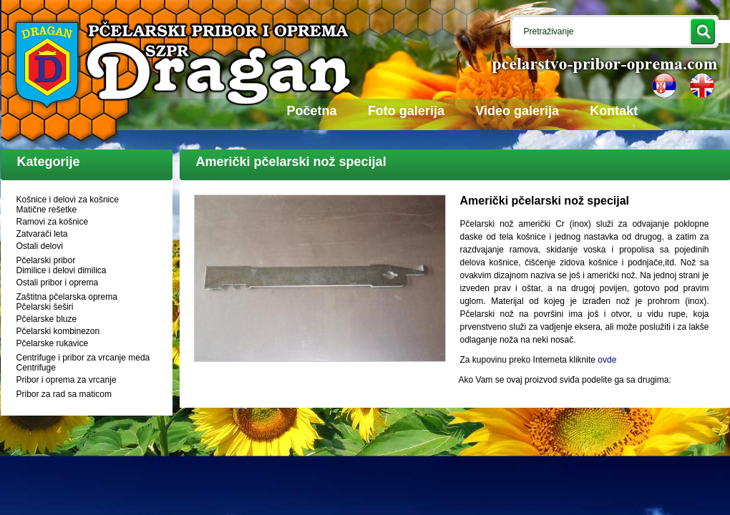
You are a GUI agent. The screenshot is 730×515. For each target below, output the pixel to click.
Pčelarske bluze (46, 319)
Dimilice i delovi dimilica (61, 270)
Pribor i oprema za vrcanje (66, 380)
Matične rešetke (46, 210)
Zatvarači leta (42, 234)
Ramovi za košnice (52, 222)
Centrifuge (36, 368)
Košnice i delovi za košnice (67, 200)
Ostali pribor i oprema (57, 283)
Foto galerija (406, 111)
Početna (312, 111)
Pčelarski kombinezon (58, 331)
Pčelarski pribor (46, 260)
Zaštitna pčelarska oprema (66, 297)
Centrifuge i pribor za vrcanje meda (83, 358)
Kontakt (614, 111)
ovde (607, 360)
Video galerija (517, 111)
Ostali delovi (39, 246)
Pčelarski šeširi (45, 307)
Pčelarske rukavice (52, 343)
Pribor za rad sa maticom (64, 394)
